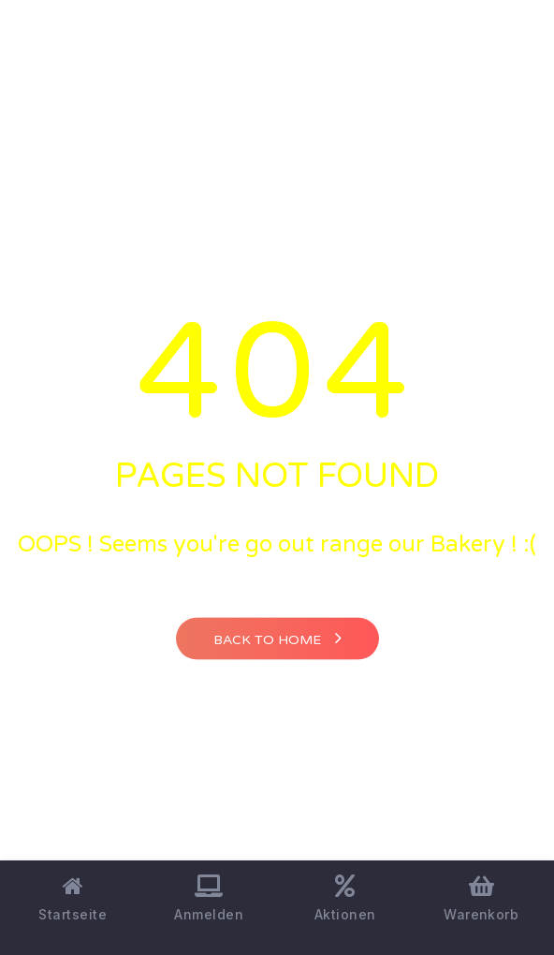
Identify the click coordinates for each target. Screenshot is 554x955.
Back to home (277, 637)
